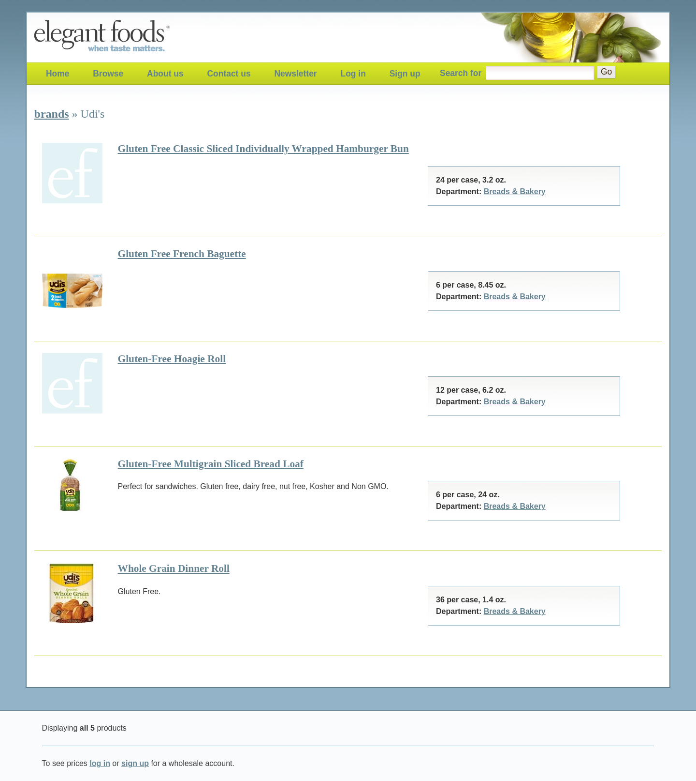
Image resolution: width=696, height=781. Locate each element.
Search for (460, 72)
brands (51, 113)
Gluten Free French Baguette (182, 254)
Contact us (229, 73)
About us (165, 73)
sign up (135, 763)
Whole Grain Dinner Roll (174, 568)
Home (57, 73)
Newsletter (295, 73)
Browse (108, 73)
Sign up (405, 73)
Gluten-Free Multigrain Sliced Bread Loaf (211, 464)
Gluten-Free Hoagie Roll (172, 359)
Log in (353, 73)
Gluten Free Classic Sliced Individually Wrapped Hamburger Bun (263, 148)
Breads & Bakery (515, 191)
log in (99, 763)
